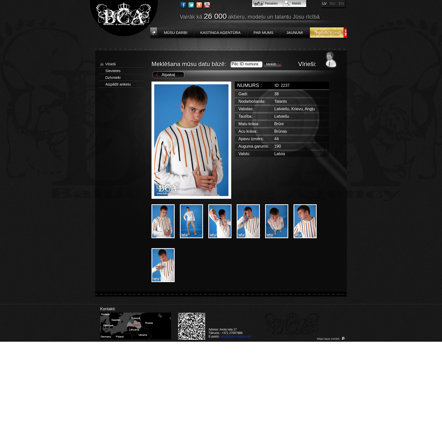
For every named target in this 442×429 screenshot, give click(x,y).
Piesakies (271, 3)
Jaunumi (294, 32)
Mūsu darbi (175, 32)
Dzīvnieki (113, 77)
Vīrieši (110, 64)
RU (333, 3)
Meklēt (296, 3)
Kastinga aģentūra (220, 32)
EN (341, 3)
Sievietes (113, 71)
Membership (328, 32)
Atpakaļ (168, 75)
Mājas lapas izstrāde (331, 338)
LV (324, 3)
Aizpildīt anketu (118, 84)
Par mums (264, 32)
